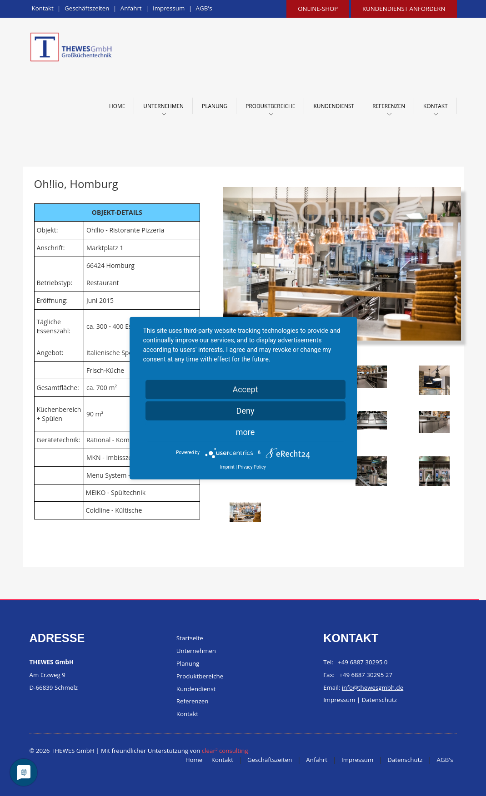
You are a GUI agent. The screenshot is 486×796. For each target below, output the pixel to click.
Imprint (227, 466)
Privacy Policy (252, 466)
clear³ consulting (225, 751)
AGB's (204, 8)
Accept (245, 389)
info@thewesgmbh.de (372, 687)
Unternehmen (163, 105)
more (245, 431)
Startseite (189, 638)
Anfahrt (131, 8)
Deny (245, 410)
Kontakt (43, 8)
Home (117, 105)
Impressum (169, 8)
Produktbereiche (270, 105)
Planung (214, 105)
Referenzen (388, 105)
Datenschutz (379, 700)
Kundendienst (333, 105)
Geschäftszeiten (87, 8)
